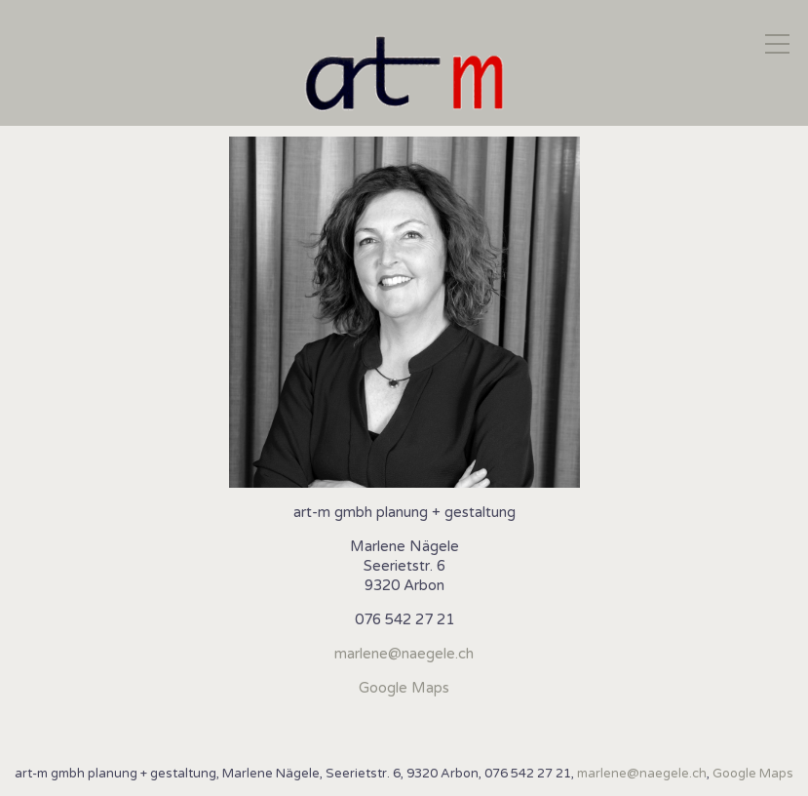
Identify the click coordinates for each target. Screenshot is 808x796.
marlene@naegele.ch (404, 653)
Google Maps (404, 687)
